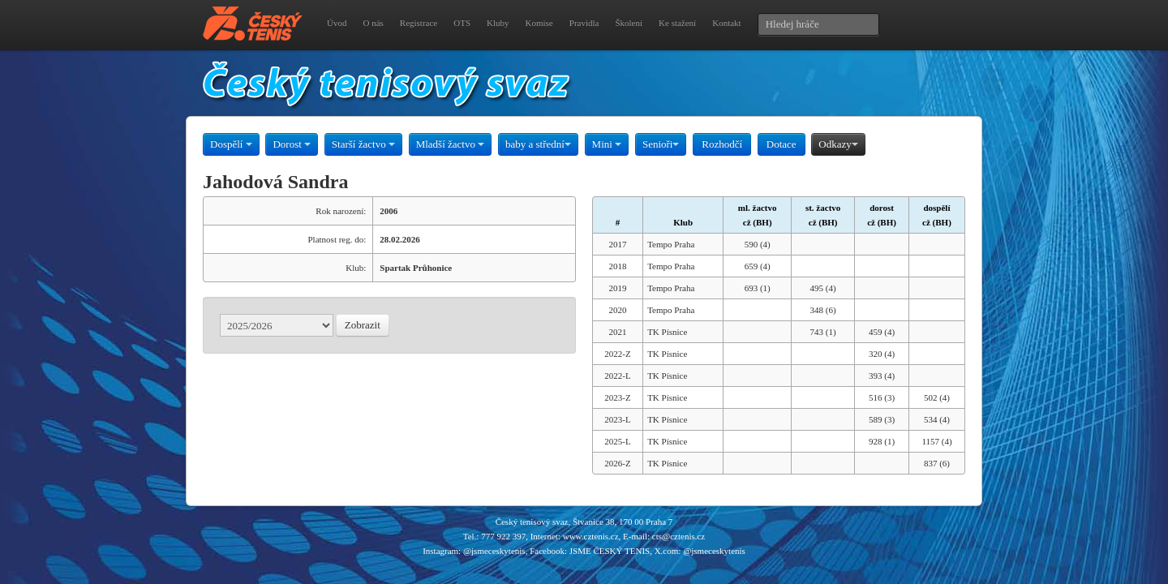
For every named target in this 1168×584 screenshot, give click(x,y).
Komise (539, 23)
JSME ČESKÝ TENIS (609, 551)
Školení (628, 23)
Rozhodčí (722, 144)
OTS (461, 23)
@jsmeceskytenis (494, 551)
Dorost (292, 144)
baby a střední (538, 144)
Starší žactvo (363, 144)
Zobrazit (362, 325)
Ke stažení (677, 23)
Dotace (781, 144)
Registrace (418, 23)
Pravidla (584, 23)
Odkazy (837, 144)
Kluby (498, 23)
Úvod (336, 23)
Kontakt (726, 23)
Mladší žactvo (450, 144)
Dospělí (231, 144)
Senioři (661, 144)
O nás (373, 23)
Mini (607, 144)
